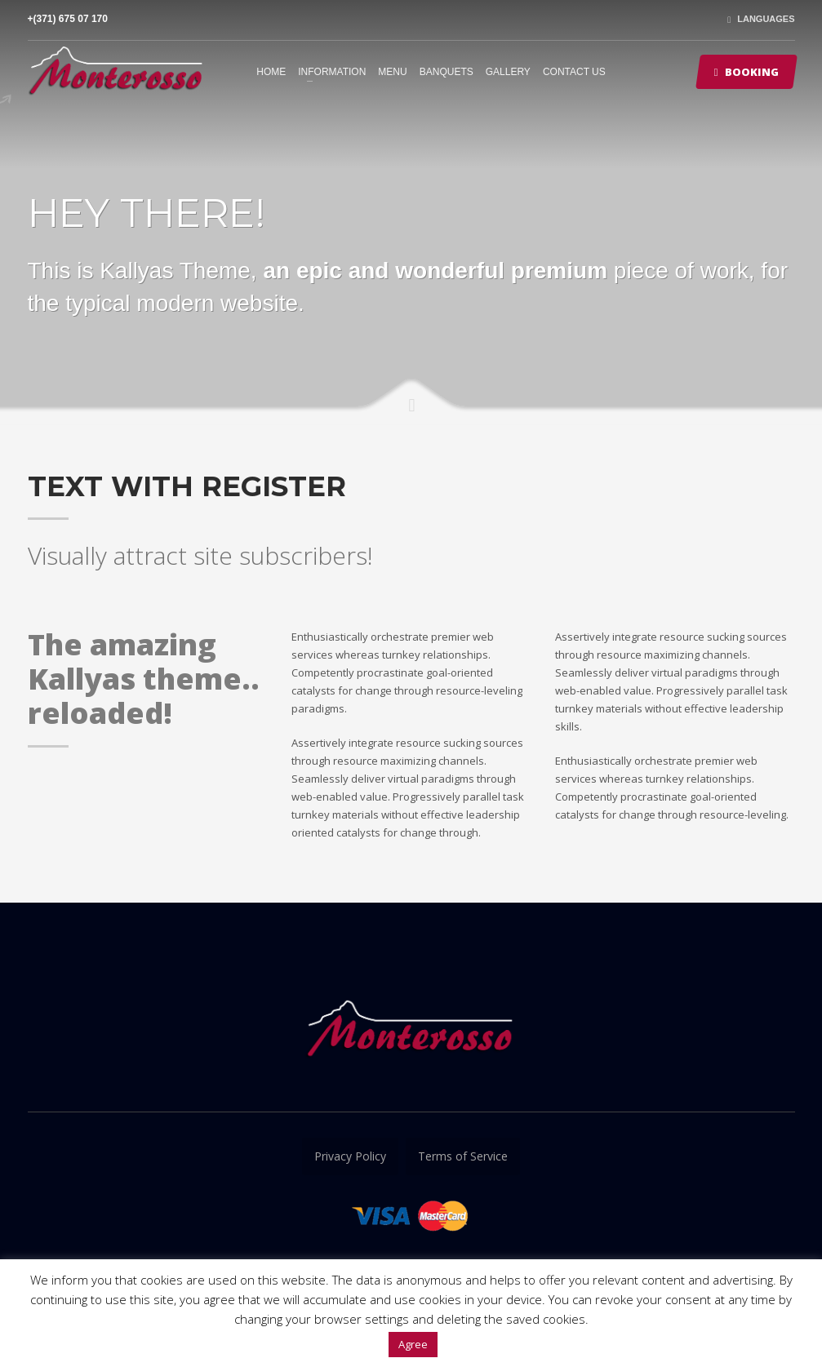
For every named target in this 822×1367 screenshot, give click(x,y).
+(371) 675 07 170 (68, 18)
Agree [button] (413, 1344)
